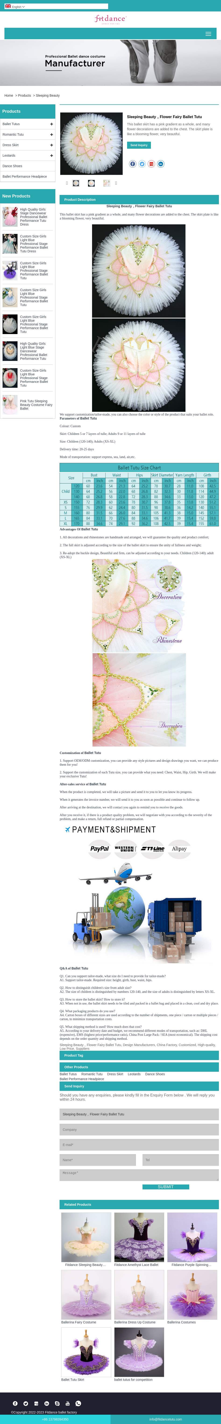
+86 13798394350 (55, 1419)
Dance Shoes (12, 166)
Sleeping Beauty (48, 95)
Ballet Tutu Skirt (72, 1380)
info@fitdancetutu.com (166, 1419)
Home (8, 95)
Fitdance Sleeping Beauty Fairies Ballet (84, 1265)
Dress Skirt (10, 145)
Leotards (9, 155)
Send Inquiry (139, 145)
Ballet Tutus (11, 124)
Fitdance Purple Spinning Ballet (190, 1265)
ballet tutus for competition (133, 1380)
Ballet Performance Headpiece (25, 176)
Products (24, 95)
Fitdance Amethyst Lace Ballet (136, 1265)
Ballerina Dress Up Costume (135, 1322)
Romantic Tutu (13, 134)
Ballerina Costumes (181, 1322)
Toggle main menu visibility (209, 32)
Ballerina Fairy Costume (78, 1322)
